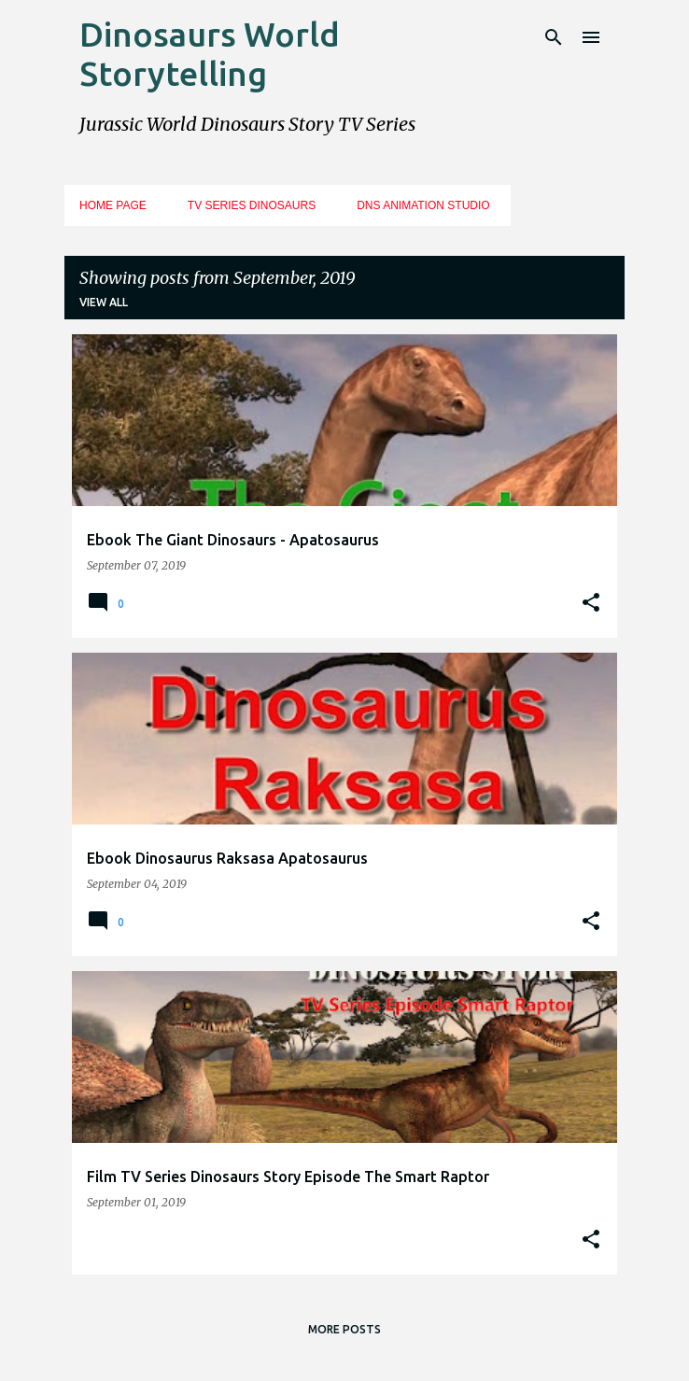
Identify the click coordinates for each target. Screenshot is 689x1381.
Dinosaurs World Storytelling (209, 53)
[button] (591, 603)
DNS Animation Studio (423, 205)
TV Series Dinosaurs (252, 205)
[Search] (553, 37)
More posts (344, 1329)
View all (103, 302)
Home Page (113, 205)
